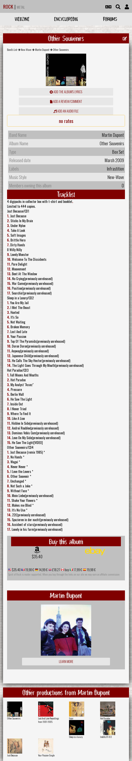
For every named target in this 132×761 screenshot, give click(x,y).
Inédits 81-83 (106, 736)
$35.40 (37, 556)
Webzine (22, 19)
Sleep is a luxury (76, 736)
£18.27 (56, 569)
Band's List (12, 49)
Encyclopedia (66, 19)
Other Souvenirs (13, 718)
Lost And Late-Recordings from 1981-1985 (48, 720)
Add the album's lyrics (66, 91)
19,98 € (29, 569)
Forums (110, 19)
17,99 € (77, 569)
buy (66, 569)
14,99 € (43, 569)
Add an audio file (66, 111)
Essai (71, 718)
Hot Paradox (105, 718)
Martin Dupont (42, 49)
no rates (66, 120)
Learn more (66, 661)
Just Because (12, 755)
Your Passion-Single (46, 755)
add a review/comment (66, 101)
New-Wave (26, 49)
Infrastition (115, 168)
